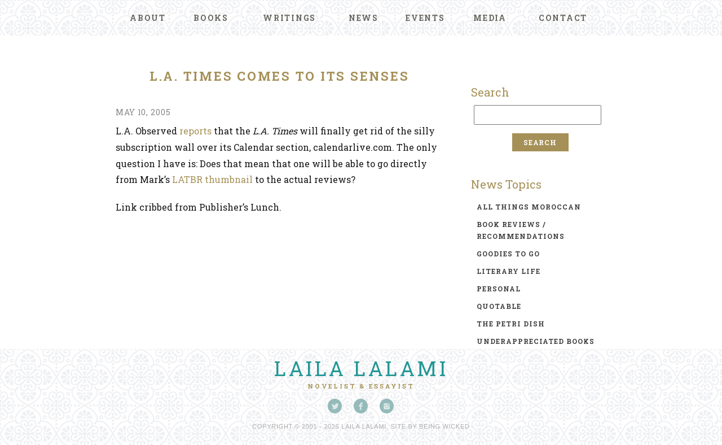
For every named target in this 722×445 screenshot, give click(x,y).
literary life (508, 271)
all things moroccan (529, 206)
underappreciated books (536, 341)
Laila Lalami (361, 368)
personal (499, 288)
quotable (499, 306)
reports (195, 131)
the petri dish (511, 323)
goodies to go (508, 253)
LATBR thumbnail (212, 179)
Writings (289, 17)
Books (210, 17)
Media (490, 17)
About (148, 17)
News (363, 17)
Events (425, 17)
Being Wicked (444, 426)
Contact (563, 17)
